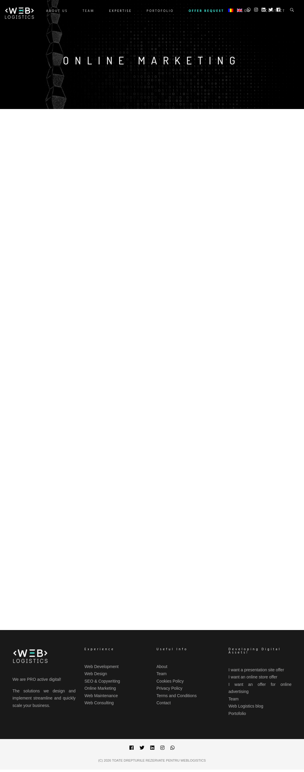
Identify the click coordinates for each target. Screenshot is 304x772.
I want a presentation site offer (256, 669)
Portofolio (160, 11)
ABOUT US (57, 11)
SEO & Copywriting (102, 681)
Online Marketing (100, 688)
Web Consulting (99, 702)
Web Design (96, 673)
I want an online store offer (253, 677)
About (161, 666)
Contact (163, 702)
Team (88, 11)
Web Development (102, 666)
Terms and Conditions (176, 695)
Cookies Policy (170, 681)
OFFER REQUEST (206, 11)
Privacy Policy (169, 688)
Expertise (120, 11)
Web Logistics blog (246, 706)
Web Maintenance (101, 695)
